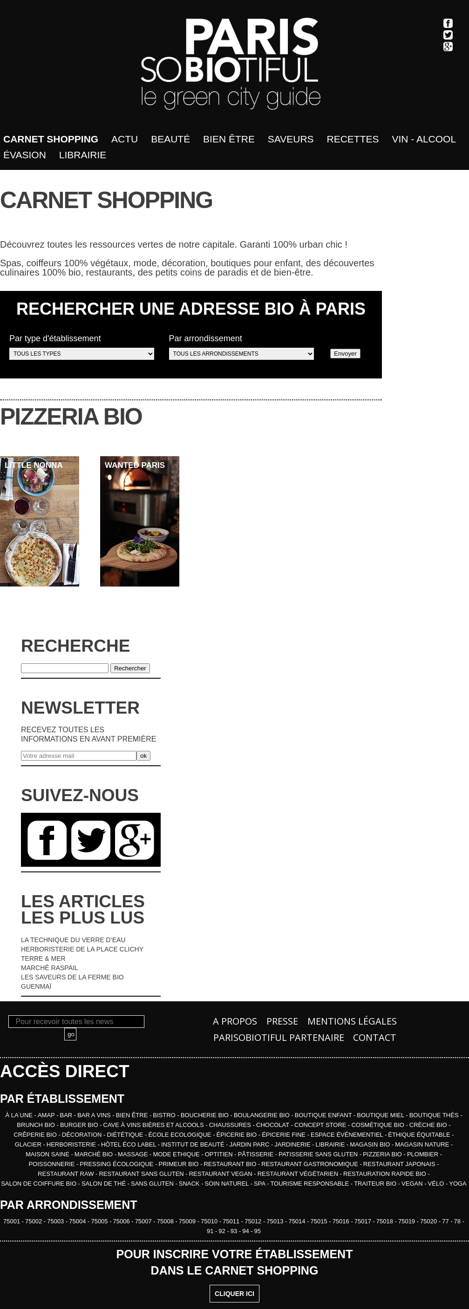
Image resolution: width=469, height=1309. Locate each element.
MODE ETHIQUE (177, 1154)
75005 (100, 1221)
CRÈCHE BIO (429, 1124)
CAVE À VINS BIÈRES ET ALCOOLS (154, 1124)
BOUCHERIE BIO (206, 1115)
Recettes (353, 139)
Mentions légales (352, 1021)
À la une (19, 1115)
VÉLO (437, 1183)
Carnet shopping (50, 139)
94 (246, 1231)
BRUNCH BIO (36, 1124)
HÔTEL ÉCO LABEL (129, 1144)
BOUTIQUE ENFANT (324, 1115)
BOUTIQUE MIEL (381, 1115)
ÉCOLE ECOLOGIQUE (180, 1134)
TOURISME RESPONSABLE (310, 1183)
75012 (254, 1221)
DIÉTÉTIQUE (126, 1134)
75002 (34, 1221)
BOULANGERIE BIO (263, 1115)
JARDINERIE (293, 1144)
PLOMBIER (423, 1154)
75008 (166, 1221)
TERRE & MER (43, 958)
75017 (363, 1221)
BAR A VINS (94, 1115)
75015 (320, 1221)
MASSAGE (134, 1154)
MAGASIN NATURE (423, 1144)
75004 (78, 1221)
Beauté (170, 139)
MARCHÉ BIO (95, 1154)
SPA (260, 1183)
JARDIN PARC (250, 1144)
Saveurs (291, 139)
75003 (56, 1221)
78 (458, 1221)
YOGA (458, 1183)
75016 (342, 1221)
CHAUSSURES (231, 1124)
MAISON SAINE (48, 1154)
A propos (235, 1021)
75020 (429, 1221)
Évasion (24, 154)
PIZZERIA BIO (383, 1154)
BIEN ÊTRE (133, 1115)
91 (211, 1231)
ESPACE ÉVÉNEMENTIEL (348, 1134)
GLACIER (29, 1144)
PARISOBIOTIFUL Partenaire (278, 1037)
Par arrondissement (241, 347)
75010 (210, 1221)
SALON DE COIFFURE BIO (39, 1183)
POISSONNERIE (52, 1164)
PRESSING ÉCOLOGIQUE (117, 1164)
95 (257, 1231)
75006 (122, 1221)
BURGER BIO (80, 1124)
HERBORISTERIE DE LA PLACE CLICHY (82, 949)
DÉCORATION (82, 1134)
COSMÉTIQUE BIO (378, 1124)
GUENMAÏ (36, 986)
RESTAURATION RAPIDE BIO (385, 1173)
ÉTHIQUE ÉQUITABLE (420, 1134)
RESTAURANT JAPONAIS (400, 1164)
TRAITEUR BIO (376, 1183)
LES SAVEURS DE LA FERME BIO (72, 977)
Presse (282, 1021)
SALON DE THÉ (105, 1183)
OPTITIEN (220, 1154)
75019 (407, 1221)
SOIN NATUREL (227, 1183)
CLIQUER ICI (234, 1293)
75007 (144, 1221)
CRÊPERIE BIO (36, 1134)
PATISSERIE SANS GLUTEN (319, 1154)
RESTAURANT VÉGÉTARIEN (299, 1173)
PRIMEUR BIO (180, 1164)
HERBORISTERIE (72, 1144)
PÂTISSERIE (256, 1154)
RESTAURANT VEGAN (221, 1173)
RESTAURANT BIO (231, 1164)
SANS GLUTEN (153, 1183)
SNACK (190, 1183)
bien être (229, 139)
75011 (232, 1221)
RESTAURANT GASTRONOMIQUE (310, 1164)
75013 (275, 1221)
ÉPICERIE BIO (237, 1134)
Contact (374, 1037)
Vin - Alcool (424, 139)
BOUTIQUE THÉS (435, 1115)
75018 (385, 1221)
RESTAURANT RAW (66, 1173)
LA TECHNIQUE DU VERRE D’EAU (73, 940)
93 (235, 1231)
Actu (124, 139)
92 (222, 1231)
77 (446, 1221)
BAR (67, 1115)
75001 (12, 1221)
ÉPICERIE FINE (284, 1134)
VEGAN (412, 1183)
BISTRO (165, 1115)
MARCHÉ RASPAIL (49, 968)
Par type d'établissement (81, 347)
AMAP (47, 1115)
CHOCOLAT (273, 1124)
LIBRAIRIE (331, 1144)
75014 (297, 1221)
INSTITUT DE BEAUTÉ (193, 1144)
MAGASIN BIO (371, 1144)
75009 (188, 1221)
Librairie (83, 154)
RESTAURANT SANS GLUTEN (142, 1173)
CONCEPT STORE (321, 1124)
